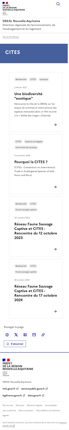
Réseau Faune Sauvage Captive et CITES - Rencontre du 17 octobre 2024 (35, 293)
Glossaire (20, 405)
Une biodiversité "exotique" (28, 96)
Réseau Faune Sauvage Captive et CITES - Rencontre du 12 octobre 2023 (35, 230)
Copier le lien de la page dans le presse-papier (43, 334)
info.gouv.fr (9, 388)
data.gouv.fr (34, 395)
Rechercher (58, 4)
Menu (64, 4)
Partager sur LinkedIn (25, 334)
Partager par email (34, 334)
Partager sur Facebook (7, 334)
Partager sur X (16, 334)
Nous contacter (26, 410)
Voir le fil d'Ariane (11, 36)
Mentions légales (34, 405)
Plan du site (8, 405)
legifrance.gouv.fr (12, 395)
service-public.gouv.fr (33, 388)
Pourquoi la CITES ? (30, 162)
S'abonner (14, 344)
